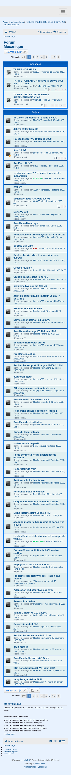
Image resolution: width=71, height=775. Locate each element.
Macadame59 (39, 682)
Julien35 (37, 141)
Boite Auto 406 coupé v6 (27, 308)
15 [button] (53, 57)
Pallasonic (38, 604)
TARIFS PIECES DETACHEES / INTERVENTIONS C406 (31, 96)
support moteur (22, 376)
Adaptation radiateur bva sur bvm (33, 590)
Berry (35, 446)
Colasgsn (37, 131)
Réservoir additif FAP (25, 624)
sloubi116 (37, 260)
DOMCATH (38, 541)
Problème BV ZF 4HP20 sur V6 (31, 399)
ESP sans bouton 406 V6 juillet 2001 (34, 668)
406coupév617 (40, 288)
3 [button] (37, 57)
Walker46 (37, 615)
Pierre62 (37, 270)
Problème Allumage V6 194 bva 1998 (34, 331)
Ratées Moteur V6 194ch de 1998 (32, 138)
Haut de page (9, 36)
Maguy (36, 390)
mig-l (35, 555)
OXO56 (36, 201)
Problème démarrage (25, 223)
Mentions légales (11, 752)
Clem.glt (37, 100)
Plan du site (8, 754)
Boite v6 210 (20, 211)
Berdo (36, 311)
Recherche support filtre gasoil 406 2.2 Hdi (38, 365)
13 (60, 105)
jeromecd (37, 153)
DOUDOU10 (39, 670)
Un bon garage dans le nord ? (30, 276)
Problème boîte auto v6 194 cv (31, 658)
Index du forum (17, 22)
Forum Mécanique (13, 44)
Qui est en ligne (12, 704)
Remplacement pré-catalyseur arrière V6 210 (39, 234)
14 (65, 105)
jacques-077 (38, 237)
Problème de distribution (27, 422)
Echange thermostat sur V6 (29, 342)
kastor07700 (39, 356)
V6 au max (38, 581)
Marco (36, 661)
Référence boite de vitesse (28, 480)
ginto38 (36, 425)
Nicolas (36, 322)
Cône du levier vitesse (26, 432)
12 (57, 105)
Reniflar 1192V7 (22, 163)
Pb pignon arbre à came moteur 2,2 (34, 564)
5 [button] (46, 57)
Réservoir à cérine (24, 601)
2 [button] (33, 57)
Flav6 (35, 166)
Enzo (35, 248)
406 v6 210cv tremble (25, 129)
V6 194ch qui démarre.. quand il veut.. (35, 117)
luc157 (36, 72)
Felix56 (36, 494)
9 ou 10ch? (19, 150)
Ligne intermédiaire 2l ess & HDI (32, 512)
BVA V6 (17, 187)
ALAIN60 (37, 178)
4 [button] (41, 57)
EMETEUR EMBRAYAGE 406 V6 (31, 198)
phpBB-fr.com (40, 764)
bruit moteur (20, 646)
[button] (24, 57)
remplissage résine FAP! (27, 679)
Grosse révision (22, 267)
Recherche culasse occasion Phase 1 (35, 410)
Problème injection (24, 354)
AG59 (35, 190)
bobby (36, 515)
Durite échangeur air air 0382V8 (31, 319)
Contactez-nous (10, 750)
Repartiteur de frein (24, 468)
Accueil (6, 22)
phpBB (27, 760)
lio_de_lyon (38, 527)
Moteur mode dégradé (26, 443)
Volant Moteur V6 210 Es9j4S (30, 612)
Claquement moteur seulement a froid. (35, 501)
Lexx (35, 226)
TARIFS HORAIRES (24, 69)
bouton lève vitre (23, 246)
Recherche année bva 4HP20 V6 (32, 635)
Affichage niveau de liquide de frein (34, 388)
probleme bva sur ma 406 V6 (30, 286)
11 (53, 105)
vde (35, 214)
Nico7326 (37, 120)
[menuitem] (12, 32)
